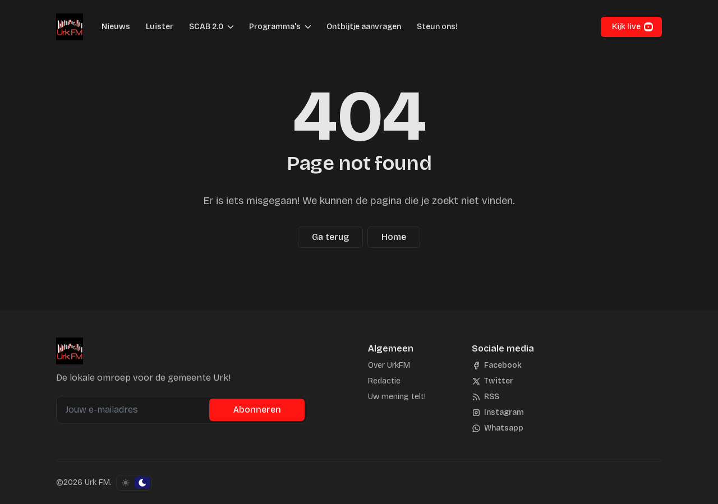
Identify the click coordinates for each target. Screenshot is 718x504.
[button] (202, 27)
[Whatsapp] (497, 428)
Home (393, 237)
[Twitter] (492, 381)
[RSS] (485, 397)
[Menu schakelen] (230, 27)
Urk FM (97, 482)
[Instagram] (498, 412)
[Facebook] (497, 365)
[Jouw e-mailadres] (134, 410)
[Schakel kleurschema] (134, 483)
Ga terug (330, 237)
